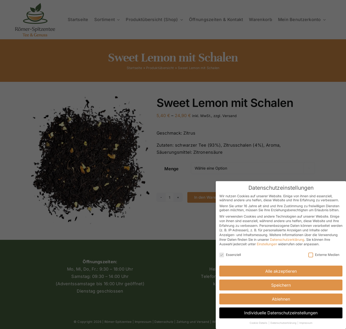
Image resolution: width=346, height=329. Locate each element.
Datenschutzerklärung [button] (283, 323)
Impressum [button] (305, 323)
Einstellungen (267, 244)
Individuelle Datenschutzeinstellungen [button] (281, 312)
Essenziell (230, 255)
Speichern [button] (281, 284)
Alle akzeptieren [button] (281, 270)
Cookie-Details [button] (259, 323)
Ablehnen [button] (281, 298)
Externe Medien (323, 255)
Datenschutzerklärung (287, 239)
